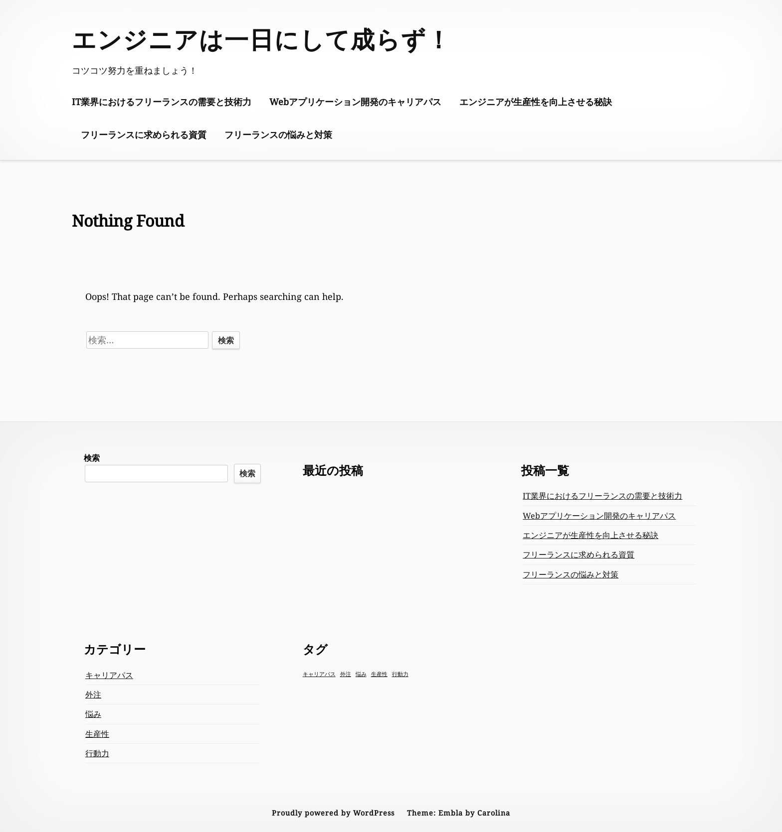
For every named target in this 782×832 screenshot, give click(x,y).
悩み (93, 713)
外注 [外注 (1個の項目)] (345, 674)
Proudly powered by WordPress (333, 813)
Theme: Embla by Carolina (458, 813)
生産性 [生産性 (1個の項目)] (379, 674)
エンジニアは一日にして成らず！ (261, 39)
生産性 (97, 733)
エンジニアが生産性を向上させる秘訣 (535, 102)
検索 (92, 457)
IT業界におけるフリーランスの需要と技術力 (161, 102)
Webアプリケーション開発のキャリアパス (355, 102)
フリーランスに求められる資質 (143, 134)
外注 (93, 694)
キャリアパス (109, 675)
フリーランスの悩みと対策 (278, 134)
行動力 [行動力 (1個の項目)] (400, 674)
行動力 (97, 753)
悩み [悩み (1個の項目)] (361, 674)
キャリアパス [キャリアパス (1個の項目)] (319, 674)
